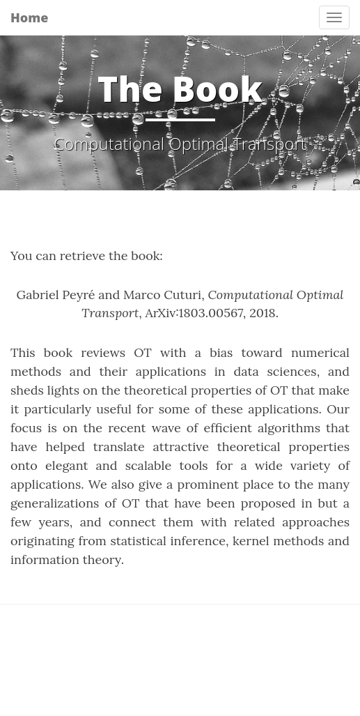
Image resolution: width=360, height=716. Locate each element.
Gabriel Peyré (56, 295)
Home (29, 17)
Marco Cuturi (162, 295)
